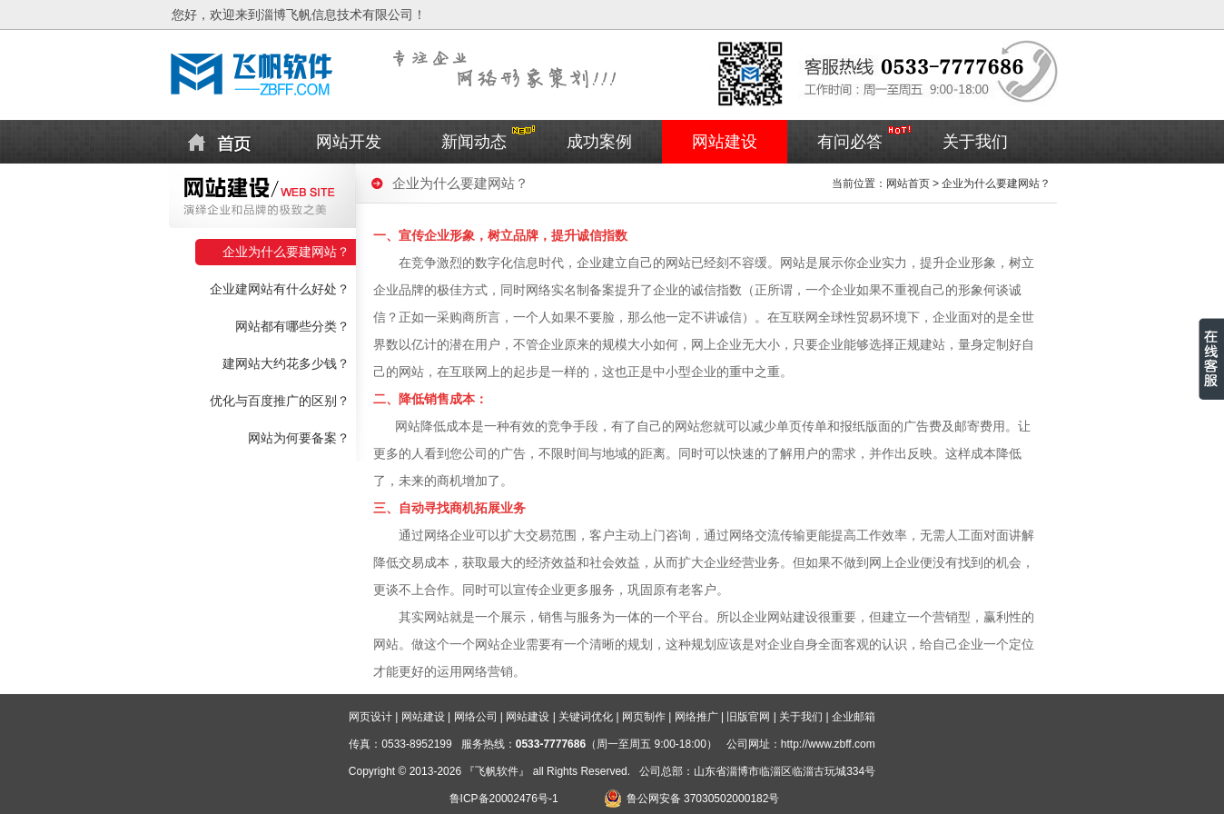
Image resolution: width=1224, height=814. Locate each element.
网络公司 (476, 716)
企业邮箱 (853, 716)
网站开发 (348, 142)
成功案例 (599, 142)
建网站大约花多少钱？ (286, 364)
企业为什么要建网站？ (286, 252)
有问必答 (850, 142)
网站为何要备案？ (299, 438)
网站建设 (724, 142)
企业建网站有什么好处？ (280, 289)
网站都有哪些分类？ (292, 326)
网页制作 (644, 716)
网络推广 (696, 716)
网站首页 (908, 183)
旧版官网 (748, 716)
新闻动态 (474, 142)
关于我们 (975, 142)
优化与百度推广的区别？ (280, 401)
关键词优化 (585, 716)
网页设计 (370, 716)
